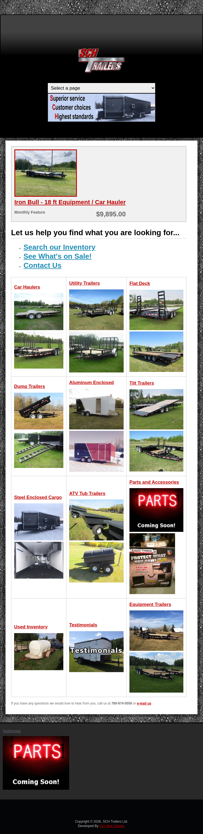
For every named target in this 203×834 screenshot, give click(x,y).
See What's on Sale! (58, 256)
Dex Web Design (111, 826)
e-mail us (144, 703)
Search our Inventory (59, 247)
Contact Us (42, 265)
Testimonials (12, 731)
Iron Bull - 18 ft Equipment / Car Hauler (70, 202)
